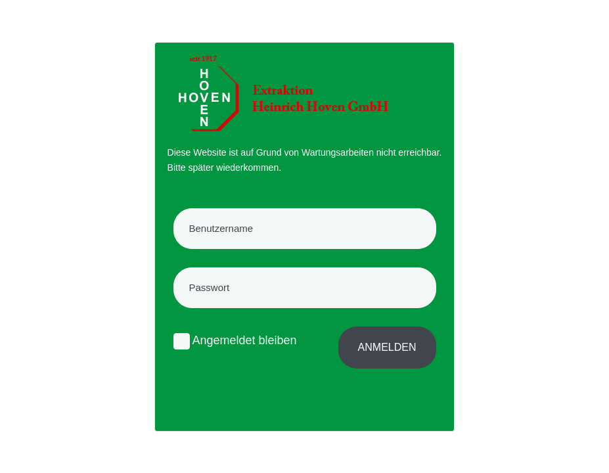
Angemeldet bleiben (235, 341)
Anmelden (387, 347)
